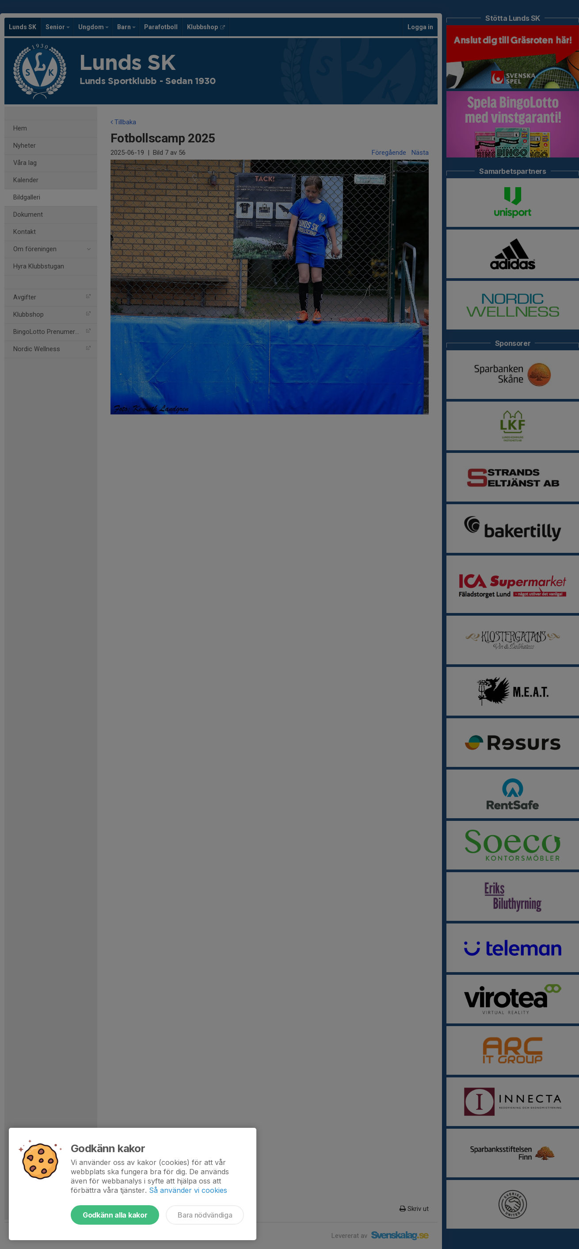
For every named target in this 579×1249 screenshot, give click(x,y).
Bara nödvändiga (205, 1215)
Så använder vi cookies (188, 1190)
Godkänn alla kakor (115, 1215)
